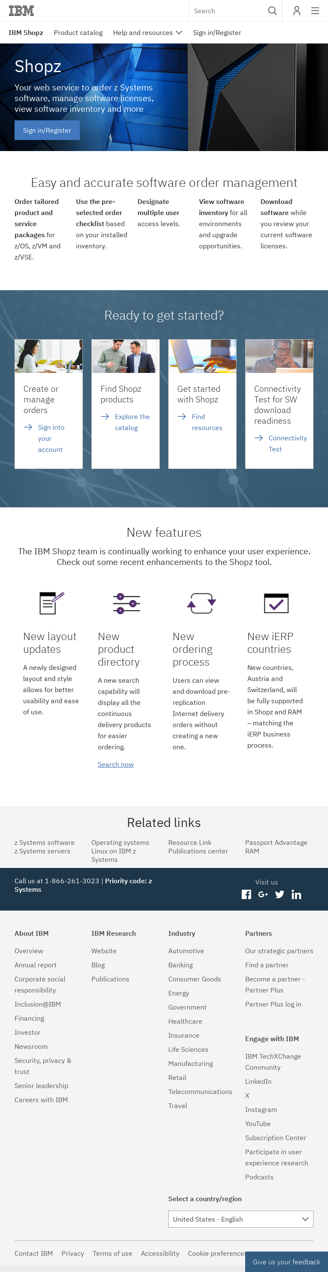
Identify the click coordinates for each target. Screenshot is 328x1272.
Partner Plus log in (273, 1004)
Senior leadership (41, 1085)
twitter (279, 895)
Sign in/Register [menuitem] (217, 32)
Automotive (186, 950)
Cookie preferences (218, 1253)
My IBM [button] (297, 13)
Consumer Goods (194, 979)
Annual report (36, 965)
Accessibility (160, 1253)
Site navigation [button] (315, 15)
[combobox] (235, 10)
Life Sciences (188, 1049)
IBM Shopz (26, 32)
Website (104, 950)
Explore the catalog (132, 422)
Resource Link (189, 842)
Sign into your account (51, 438)
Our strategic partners (279, 950)
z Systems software (45, 842)
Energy (178, 993)
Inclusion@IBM (38, 1004)
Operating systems (120, 842)
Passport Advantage (276, 842)
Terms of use (112, 1253)
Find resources (207, 422)
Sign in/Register (47, 130)
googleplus (263, 895)
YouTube (258, 1123)
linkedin (296, 895)
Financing (29, 1018)
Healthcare (185, 1021)
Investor (28, 1032)
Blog (98, 965)
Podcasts (259, 1177)
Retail (177, 1077)
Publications (110, 979)
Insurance (183, 1035)
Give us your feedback (286, 1261)
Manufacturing (190, 1063)
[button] (273, 10)
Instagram (261, 1109)
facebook (246, 895)
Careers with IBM (41, 1099)
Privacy (73, 1253)
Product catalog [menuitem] (78, 32)
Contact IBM (34, 1253)
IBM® (21, 10)
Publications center (198, 851)
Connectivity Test (288, 443)
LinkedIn (258, 1081)
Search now (116, 764)
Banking (180, 965)
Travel (177, 1105)
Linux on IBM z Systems (113, 855)
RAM (252, 851)
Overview (29, 950)
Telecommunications (200, 1091)
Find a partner (267, 965)
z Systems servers (42, 851)
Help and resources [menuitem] (143, 32)
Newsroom (31, 1046)
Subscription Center (275, 1137)
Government (187, 1007)
